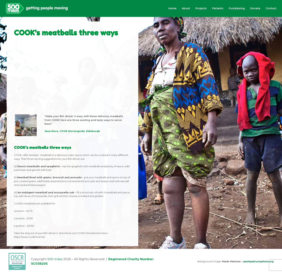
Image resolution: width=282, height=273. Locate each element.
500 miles (55, 259)
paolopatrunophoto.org (258, 261)
